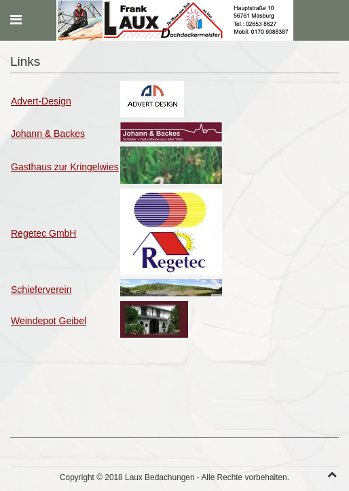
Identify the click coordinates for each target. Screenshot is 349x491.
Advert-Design (41, 101)
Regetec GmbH (43, 233)
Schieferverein (41, 289)
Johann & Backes (48, 133)
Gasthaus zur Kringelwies (65, 166)
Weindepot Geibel (48, 320)
